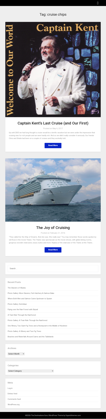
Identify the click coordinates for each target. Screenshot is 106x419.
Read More (53, 145)
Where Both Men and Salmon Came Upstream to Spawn (30, 299)
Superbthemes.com (73, 416)
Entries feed (12, 394)
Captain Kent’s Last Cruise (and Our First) (53, 123)
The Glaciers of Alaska (17, 288)
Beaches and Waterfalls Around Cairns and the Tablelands (30, 337)
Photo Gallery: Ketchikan (17, 304)
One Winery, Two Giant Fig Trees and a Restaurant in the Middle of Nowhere (37, 326)
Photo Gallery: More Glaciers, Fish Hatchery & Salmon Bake (31, 293)
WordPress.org (13, 405)
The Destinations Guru (18, 2)
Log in (10, 388)
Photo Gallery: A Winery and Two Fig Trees (24, 331)
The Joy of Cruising (53, 227)
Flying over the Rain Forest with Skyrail (23, 310)
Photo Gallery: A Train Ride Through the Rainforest (27, 321)
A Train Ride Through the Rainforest (22, 315)
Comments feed (14, 399)
